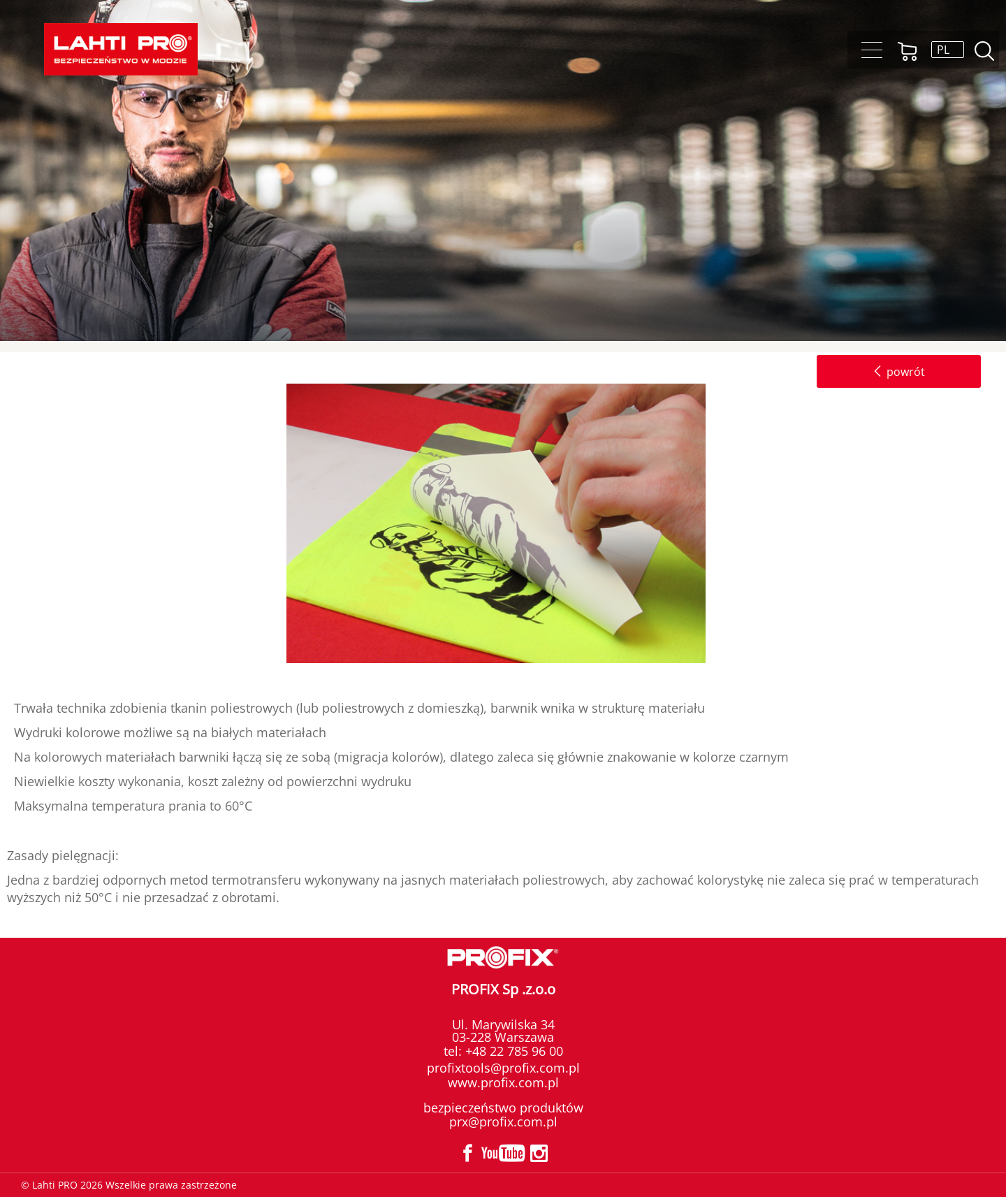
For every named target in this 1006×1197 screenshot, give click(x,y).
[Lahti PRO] (121, 49)
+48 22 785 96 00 (512, 1051)
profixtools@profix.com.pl (503, 1067)
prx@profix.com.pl (503, 1121)
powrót (899, 371)
